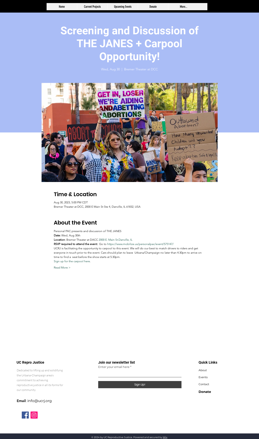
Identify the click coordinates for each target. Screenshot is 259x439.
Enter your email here (114, 367)
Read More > (62, 267)
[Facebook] (25, 415)
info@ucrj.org (39, 401)
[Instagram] (34, 415)
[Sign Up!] (139, 384)
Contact (204, 384)
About (203, 370)
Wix (165, 437)
